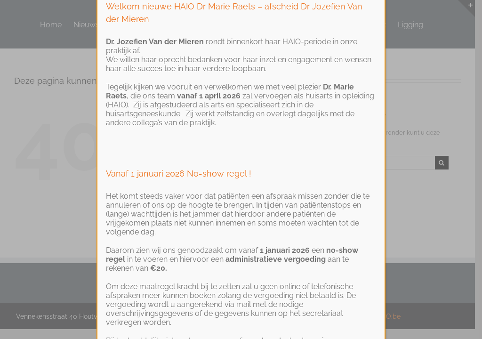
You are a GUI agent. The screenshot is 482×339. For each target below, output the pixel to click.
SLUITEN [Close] (369, 18)
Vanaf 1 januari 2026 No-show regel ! (178, 212)
